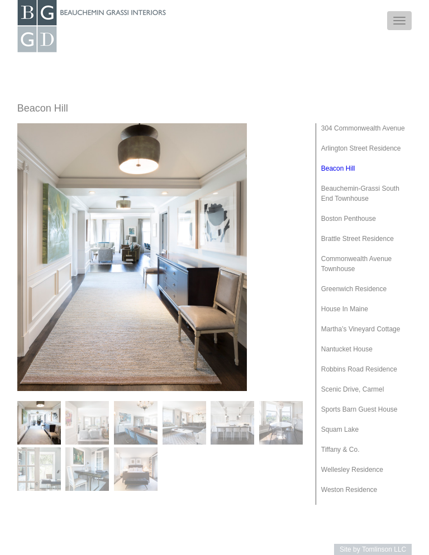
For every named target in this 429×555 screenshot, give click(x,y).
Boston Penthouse (348, 219)
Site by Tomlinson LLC (373, 549)
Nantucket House (347, 349)
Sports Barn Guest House (359, 409)
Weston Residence (349, 490)
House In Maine (344, 309)
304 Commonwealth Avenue (363, 128)
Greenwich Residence (354, 289)
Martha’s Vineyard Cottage (361, 329)
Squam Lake (340, 429)
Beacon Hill (338, 168)
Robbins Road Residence (359, 369)
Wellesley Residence (352, 470)
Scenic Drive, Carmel (352, 389)
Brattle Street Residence (357, 239)
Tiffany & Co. (340, 449)
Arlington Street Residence (361, 148)
